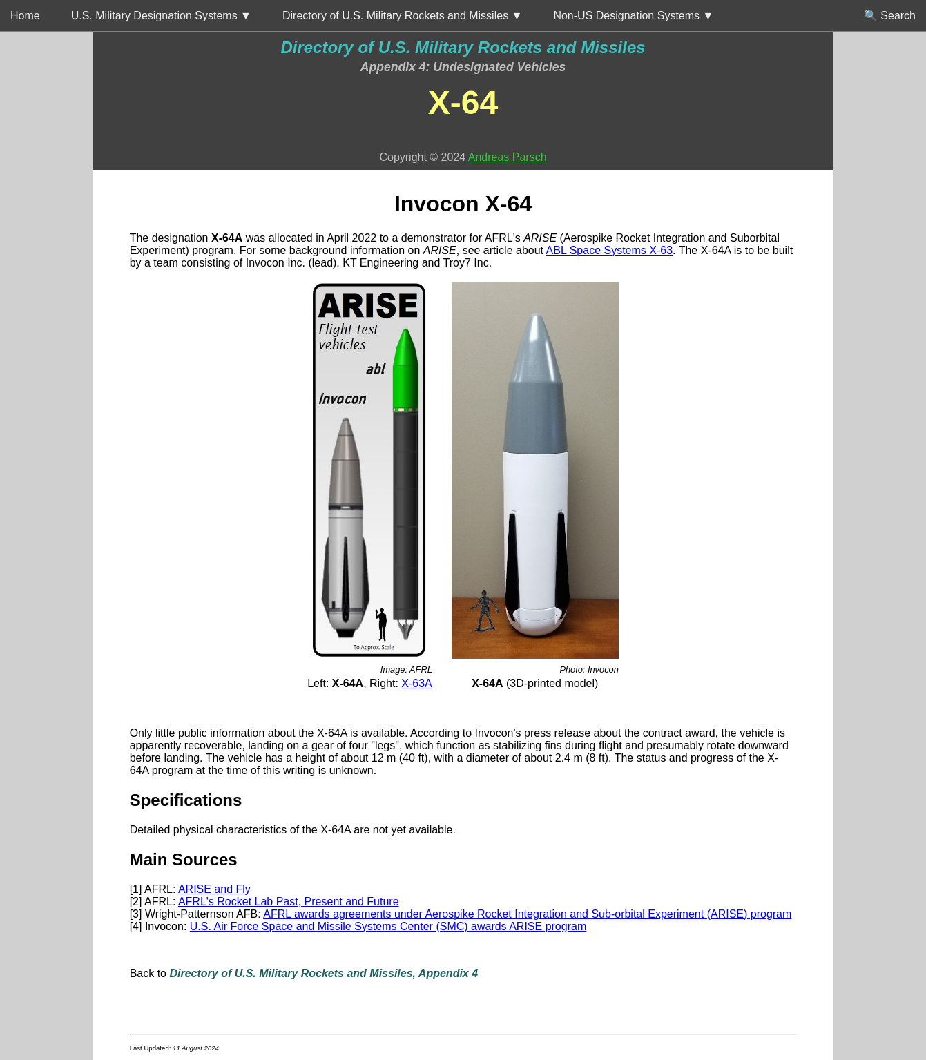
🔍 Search (890, 15)
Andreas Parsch (507, 157)
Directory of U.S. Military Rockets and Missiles (462, 47)
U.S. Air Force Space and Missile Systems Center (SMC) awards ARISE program (388, 926)
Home (25, 15)
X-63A (416, 683)
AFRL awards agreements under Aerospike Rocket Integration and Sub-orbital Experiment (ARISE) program (527, 914)
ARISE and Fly (214, 889)
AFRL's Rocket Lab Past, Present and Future (288, 901)
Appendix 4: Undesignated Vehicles (463, 67)
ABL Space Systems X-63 (609, 250)
